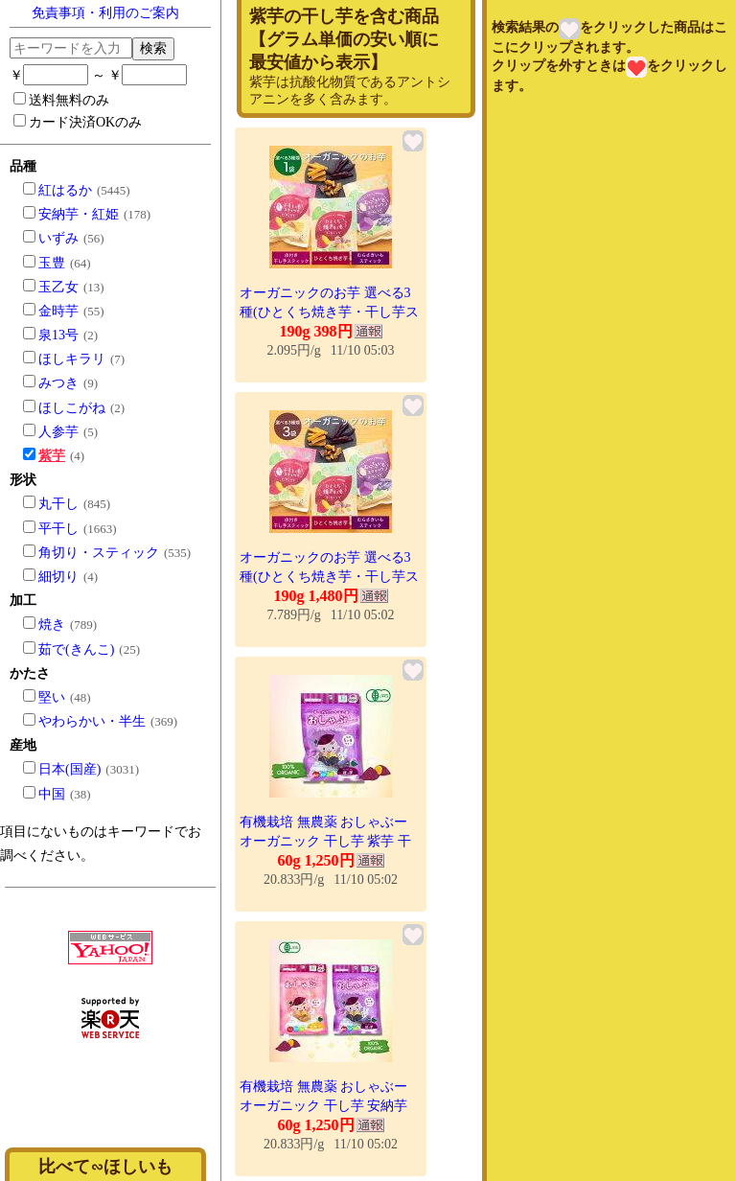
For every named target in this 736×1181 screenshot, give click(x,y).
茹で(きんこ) (76, 649)
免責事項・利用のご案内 (105, 13)
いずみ (58, 238)
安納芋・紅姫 (78, 214)
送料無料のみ (61, 99)
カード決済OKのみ (77, 121)
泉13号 (58, 335)
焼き (51, 624)
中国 (51, 794)
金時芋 (58, 311)
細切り (58, 576)
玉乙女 (58, 287)
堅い (51, 697)
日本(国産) (69, 769)
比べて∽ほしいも (105, 1166)
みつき (58, 383)
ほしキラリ (71, 359)
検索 (153, 48)
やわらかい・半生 (92, 721)
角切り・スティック (98, 552)
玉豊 (51, 263)
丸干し (58, 504)
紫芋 (51, 456)
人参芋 (58, 432)
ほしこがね (71, 408)
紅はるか (65, 190)
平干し (58, 528)
